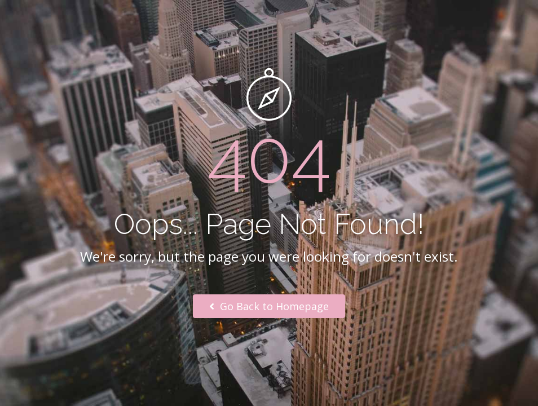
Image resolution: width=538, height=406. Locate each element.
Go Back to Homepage (269, 306)
